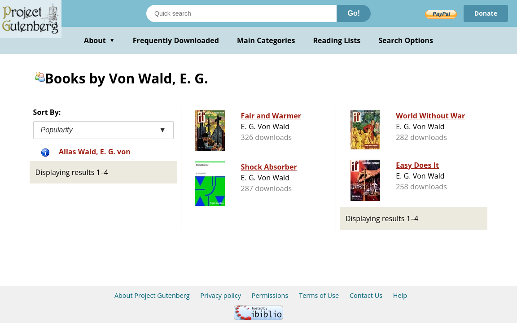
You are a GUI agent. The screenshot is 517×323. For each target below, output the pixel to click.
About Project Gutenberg (152, 295)
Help (400, 295)
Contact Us (366, 295)
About (99, 40)
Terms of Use (319, 295)
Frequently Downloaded (176, 40)
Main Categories (266, 40)
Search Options (405, 40)
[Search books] (241, 13)
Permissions (270, 295)
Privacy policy (220, 295)
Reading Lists (337, 40)
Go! (353, 13)
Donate (485, 13)
